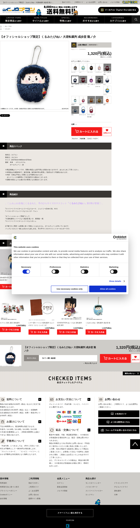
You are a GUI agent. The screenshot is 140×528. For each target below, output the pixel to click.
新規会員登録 (62, 487)
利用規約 (3, 483)
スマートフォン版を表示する (70, 513)
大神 (116, 495)
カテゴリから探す (118, 19)
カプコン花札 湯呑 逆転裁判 (10, 323)
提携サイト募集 (35, 498)
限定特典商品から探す (13, 19)
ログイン (60, 483)
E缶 (68, 526)
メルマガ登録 (115, 2)
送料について (11, 399)
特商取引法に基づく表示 (9, 487)
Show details (115, 281)
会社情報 (3, 498)
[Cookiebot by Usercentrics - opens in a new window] (115, 238)
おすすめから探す (90, 19)
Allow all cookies (108, 289)
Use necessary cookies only (70, 289)
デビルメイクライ (121, 487)
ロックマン (90, 495)
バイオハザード (92, 487)
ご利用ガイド (34, 487)
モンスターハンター (93, 483)
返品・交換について (64, 430)
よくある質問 (90, 2)
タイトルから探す (40, 19)
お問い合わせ (102, 2)
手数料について (12, 441)
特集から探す (65, 19)
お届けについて (12, 421)
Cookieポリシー (6, 495)
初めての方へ (34, 483)
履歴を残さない (130, 373)
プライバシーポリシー (8, 491)
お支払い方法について (65, 399)
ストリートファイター (94, 491)
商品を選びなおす (91, 363)
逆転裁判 (117, 491)
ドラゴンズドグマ (121, 483)
